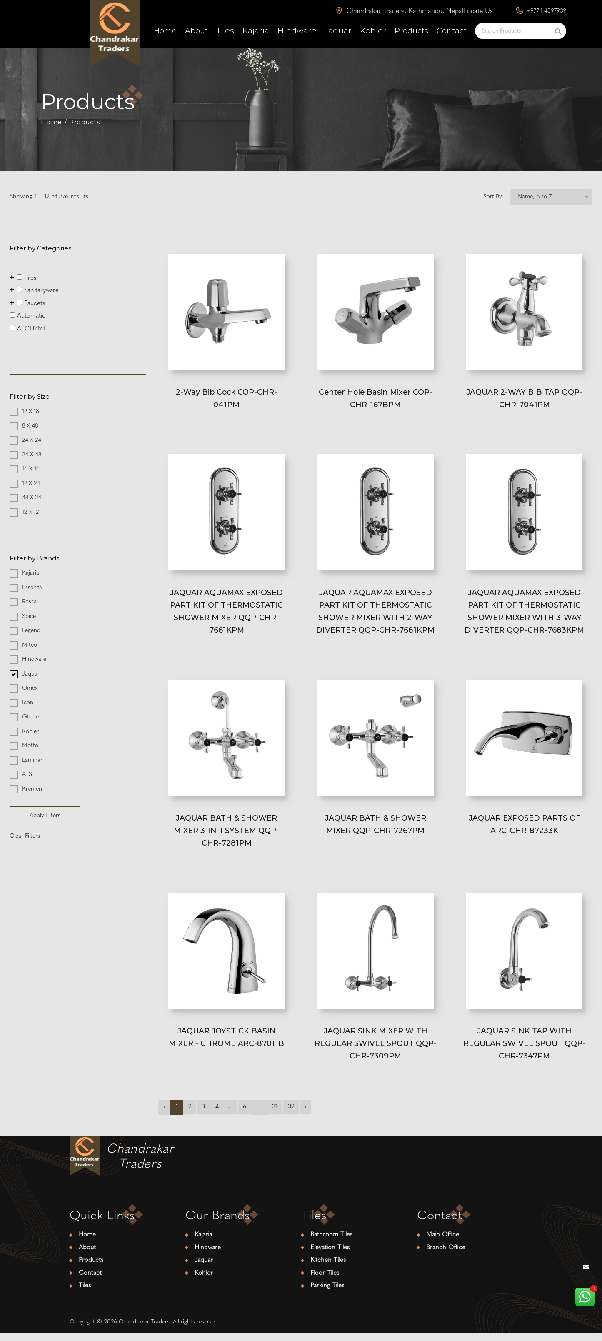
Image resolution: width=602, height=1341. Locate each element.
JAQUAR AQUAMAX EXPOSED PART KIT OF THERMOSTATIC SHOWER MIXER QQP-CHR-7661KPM (226, 614)
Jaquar (338, 30)
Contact (452, 30)
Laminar (32, 760)
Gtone (30, 717)
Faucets (27, 302)
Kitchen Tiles (328, 1269)
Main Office (442, 1243)
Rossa (29, 602)
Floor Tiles (324, 1281)
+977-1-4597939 (541, 10)
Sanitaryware (34, 290)
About (196, 30)
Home (165, 30)
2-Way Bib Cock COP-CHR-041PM (226, 399)
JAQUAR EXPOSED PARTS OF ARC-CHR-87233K (524, 829)
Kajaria (255, 30)
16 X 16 (31, 469)
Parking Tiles (327, 1294)
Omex (29, 688)
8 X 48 (30, 426)
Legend (31, 631)
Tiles (225, 30)
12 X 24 (31, 483)
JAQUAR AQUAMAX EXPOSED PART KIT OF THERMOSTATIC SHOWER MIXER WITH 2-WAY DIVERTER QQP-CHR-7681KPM (375, 614)
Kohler (373, 30)
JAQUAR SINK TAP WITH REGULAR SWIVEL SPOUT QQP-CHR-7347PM (524, 1050)
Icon (27, 702)
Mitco (29, 645)
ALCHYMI (27, 328)
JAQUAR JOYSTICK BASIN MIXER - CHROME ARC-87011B (226, 1044)
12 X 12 (30, 512)
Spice (29, 616)
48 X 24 (31, 498)
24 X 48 (31, 454)
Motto (30, 746)
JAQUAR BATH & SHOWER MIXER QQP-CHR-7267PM (376, 829)
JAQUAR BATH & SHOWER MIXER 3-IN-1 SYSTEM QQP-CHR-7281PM (226, 835)
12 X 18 (30, 411)
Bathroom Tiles (331, 1243)
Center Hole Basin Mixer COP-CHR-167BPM (375, 399)
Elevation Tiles (330, 1256)
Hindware (296, 30)
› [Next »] (307, 1115)
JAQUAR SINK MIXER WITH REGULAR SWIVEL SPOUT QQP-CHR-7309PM (375, 1050)
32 (292, 1115)
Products (411, 30)
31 (276, 1115)
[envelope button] (586, 1267)
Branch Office (445, 1256)
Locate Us (478, 11)
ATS (27, 774)
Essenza (32, 587)
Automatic (27, 315)
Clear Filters (25, 836)
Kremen (32, 789)
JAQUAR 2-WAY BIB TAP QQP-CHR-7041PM (524, 399)
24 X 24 (31, 440)
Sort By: (493, 197)
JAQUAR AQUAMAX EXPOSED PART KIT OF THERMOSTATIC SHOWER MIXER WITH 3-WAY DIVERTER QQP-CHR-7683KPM (525, 614)
